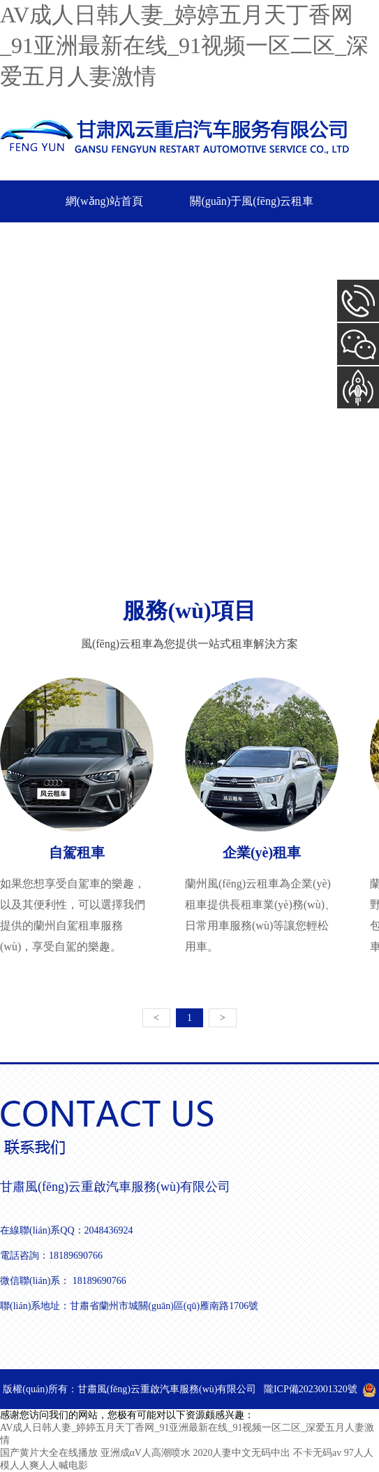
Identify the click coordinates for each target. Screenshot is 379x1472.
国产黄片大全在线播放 (49, 1453)
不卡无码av (317, 1453)
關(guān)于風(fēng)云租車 (251, 201)
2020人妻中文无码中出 (241, 1453)
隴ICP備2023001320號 (310, 1389)
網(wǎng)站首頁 (104, 201)
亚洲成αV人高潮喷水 (146, 1453)
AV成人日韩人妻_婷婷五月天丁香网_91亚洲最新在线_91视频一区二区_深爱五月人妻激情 (184, 45)
